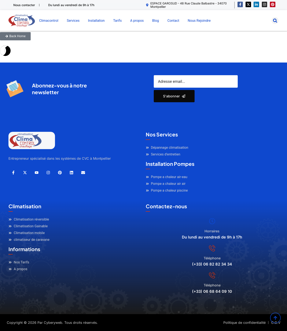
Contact (173, 21)
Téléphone (212, 258)
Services (73, 21)
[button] (275, 20)
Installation (96, 21)
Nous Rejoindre (199, 21)
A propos (137, 21)
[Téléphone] (212, 248)
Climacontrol (48, 21)
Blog (155, 21)
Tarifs (117, 21)
